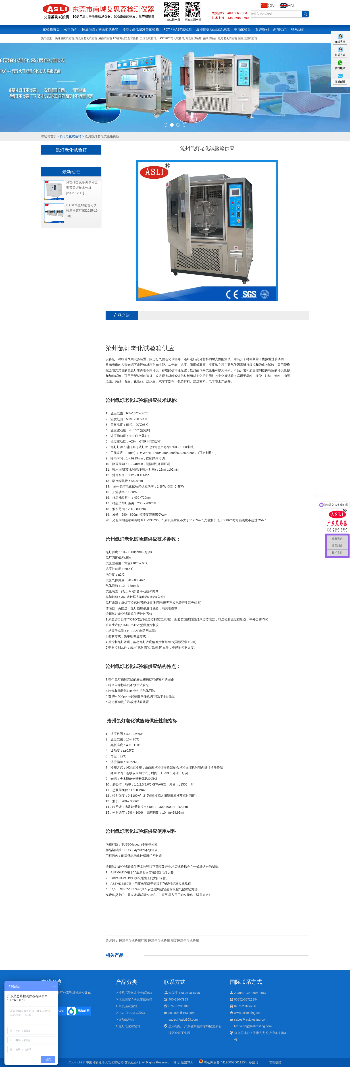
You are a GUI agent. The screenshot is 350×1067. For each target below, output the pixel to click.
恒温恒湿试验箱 (247, 38)
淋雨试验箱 (105, 38)
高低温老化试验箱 (86, 38)
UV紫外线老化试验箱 (125, 38)
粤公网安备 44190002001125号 (223, 1062)
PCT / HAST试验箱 (177, 29)
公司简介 (70, 29)
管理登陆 (275, 1062)
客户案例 (262, 29)
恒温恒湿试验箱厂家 (133, 940)
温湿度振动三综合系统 (213, 29)
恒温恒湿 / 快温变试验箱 (100, 29)
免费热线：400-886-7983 (229, 13)
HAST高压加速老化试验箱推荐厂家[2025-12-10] (82, 210)
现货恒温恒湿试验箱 (185, 940)
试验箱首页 (51, 29)
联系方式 (174, 982)
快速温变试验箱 (64, 38)
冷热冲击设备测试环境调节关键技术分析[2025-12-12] (82, 187)
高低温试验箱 (193, 38)
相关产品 (114, 955)
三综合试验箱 (148, 38)
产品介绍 (122, 315)
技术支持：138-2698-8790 (230, 18)
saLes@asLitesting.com (250, 1019)
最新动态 (71, 171)
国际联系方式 (246, 982)
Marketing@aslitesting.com (253, 1026)
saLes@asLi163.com (183, 1019)
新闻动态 (280, 29)
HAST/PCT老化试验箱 (170, 38)
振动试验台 (242, 29)
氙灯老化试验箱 (227, 38)
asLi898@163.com (182, 1013)
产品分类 (126, 982)
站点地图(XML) (183, 1062)
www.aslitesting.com (248, 1013)
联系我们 (297, 29)
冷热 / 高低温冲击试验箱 (141, 29)
